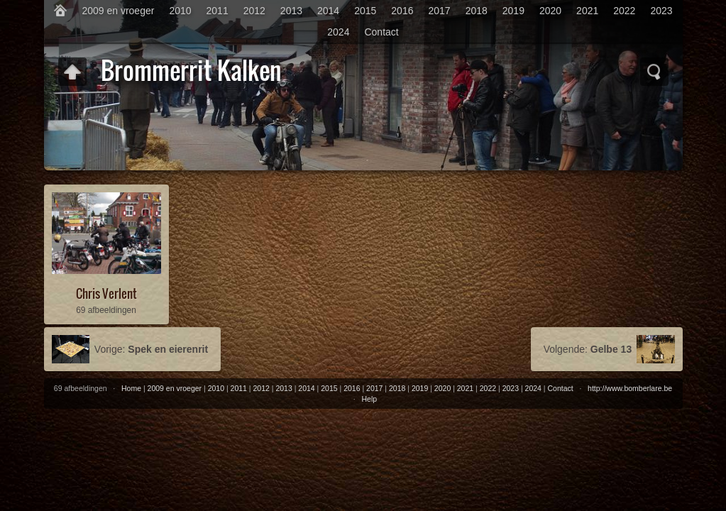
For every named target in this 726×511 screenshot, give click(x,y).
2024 (338, 32)
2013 (291, 10)
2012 (254, 10)
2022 (624, 10)
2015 (365, 10)
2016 (402, 10)
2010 (180, 10)
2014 (328, 10)
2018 (477, 10)
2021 (587, 10)
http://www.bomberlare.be (630, 388)
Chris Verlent (106, 293)
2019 (513, 10)
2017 (439, 10)
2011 (218, 10)
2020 (550, 10)
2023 (661, 10)
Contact (381, 32)
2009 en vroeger (118, 10)
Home (131, 388)
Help (369, 399)
